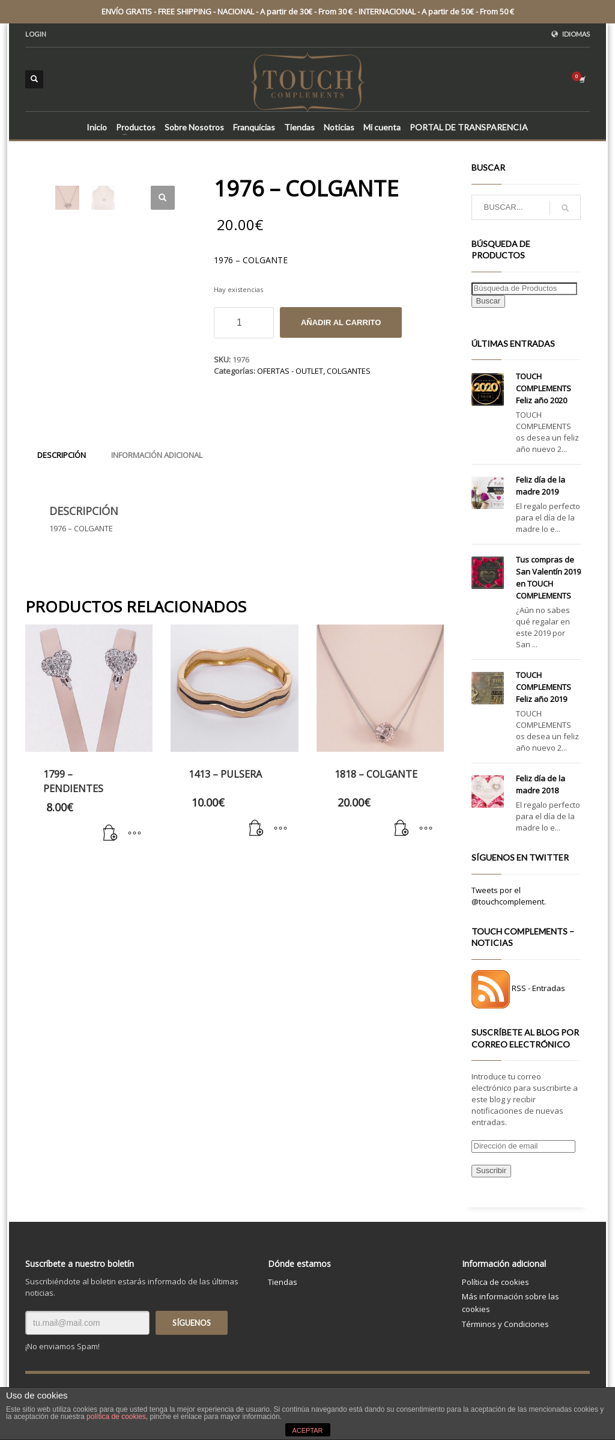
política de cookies (116, 1416)
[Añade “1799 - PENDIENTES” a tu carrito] (110, 834)
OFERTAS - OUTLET (290, 370)
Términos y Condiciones (505, 1324)
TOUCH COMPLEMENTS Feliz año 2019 (543, 687)
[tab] (61, 455)
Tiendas (282, 1282)
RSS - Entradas (538, 988)
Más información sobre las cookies (510, 1302)
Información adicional (156, 455)
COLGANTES (349, 370)
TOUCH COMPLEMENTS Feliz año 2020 (543, 388)
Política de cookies (495, 1282)
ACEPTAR (307, 1430)
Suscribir (491, 1170)
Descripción (61, 455)
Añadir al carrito (341, 322)
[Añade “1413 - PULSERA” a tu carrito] (256, 829)
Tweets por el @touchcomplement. (508, 896)
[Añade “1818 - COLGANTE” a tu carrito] (402, 829)
